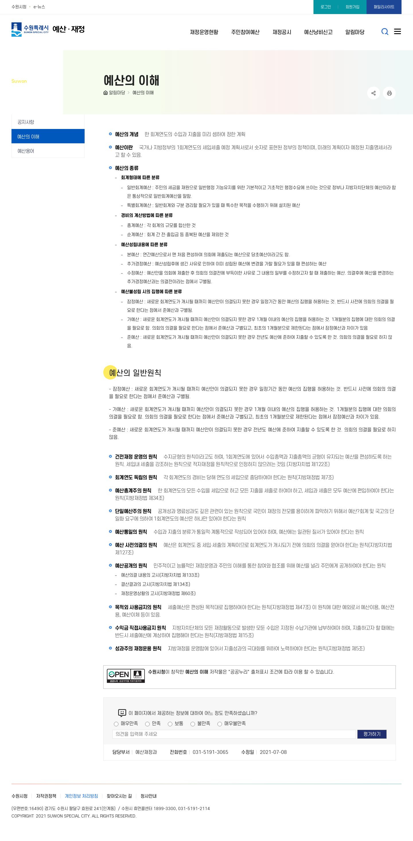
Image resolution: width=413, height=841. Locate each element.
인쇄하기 (389, 93)
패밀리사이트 (384, 7)
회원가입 (352, 7)
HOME (106, 94)
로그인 (326, 7)
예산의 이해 (143, 92)
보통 (179, 724)
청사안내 (149, 796)
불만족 (203, 724)
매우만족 (129, 724)
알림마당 (117, 92)
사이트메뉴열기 (398, 33)
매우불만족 (235, 724)
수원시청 (18, 6)
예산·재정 (57, 29)
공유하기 (373, 93)
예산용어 (25, 151)
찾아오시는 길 (119, 796)
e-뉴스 (39, 6)
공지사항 (25, 122)
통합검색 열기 (385, 32)
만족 (156, 724)
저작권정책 (46, 796)
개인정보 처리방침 (81, 796)
